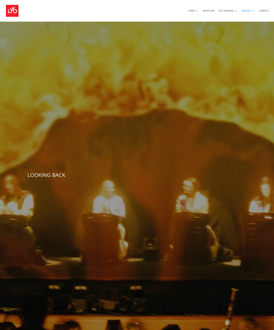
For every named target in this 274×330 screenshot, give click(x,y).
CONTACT (264, 11)
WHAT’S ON (208, 11)
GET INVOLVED (226, 11)
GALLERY (246, 11)
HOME (192, 11)
